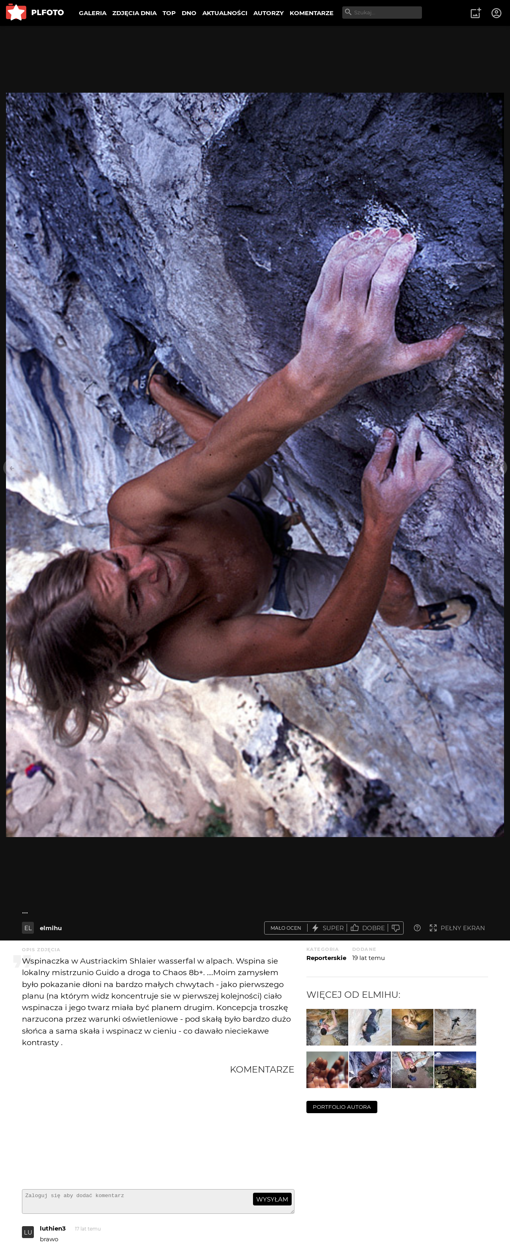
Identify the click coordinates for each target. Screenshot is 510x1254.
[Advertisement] (126, 1123)
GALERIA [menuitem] (92, 13)
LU (28, 1236)
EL (28, 928)
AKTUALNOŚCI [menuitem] (224, 13)
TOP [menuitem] (169, 13)
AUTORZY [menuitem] (268, 13)
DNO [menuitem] (189, 13)
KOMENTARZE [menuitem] (311, 13)
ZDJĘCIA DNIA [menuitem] (134, 13)
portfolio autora (342, 1107)
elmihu (51, 928)
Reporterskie (326, 958)
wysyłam (272, 1199)
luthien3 (53, 1232)
